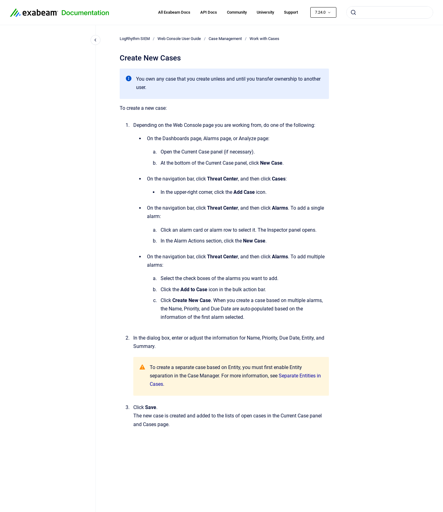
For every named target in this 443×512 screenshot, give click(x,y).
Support (291, 12)
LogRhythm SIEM (135, 38)
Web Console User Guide (179, 38)
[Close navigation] (95, 40)
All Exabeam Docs (174, 12)
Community (237, 12)
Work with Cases (264, 38)
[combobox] (390, 12)
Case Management (225, 38)
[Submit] (353, 12)
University (265, 12)
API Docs (208, 12)
